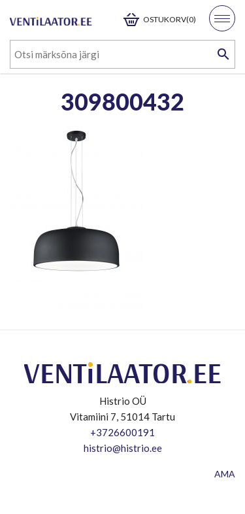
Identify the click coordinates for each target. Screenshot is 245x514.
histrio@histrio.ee (123, 448)
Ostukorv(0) (169, 19)
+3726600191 (122, 432)
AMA (224, 473)
